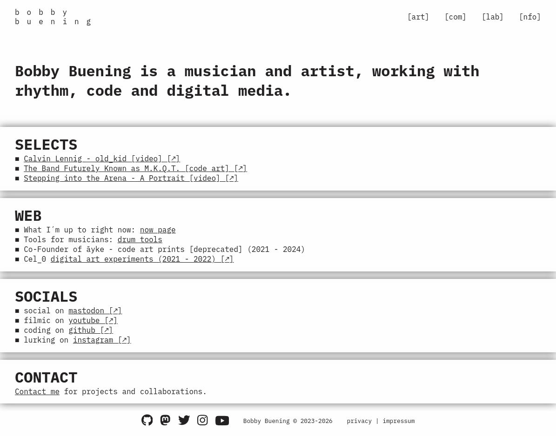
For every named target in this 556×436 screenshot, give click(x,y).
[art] (418, 16)
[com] (455, 16)
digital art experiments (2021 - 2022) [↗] (142, 262)
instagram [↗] (102, 345)
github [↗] (90, 334)
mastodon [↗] (95, 314)
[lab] (493, 16)
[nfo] (530, 16)
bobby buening (56, 16)
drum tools (140, 241)
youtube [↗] (93, 324)
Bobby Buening (266, 426)
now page (158, 231)
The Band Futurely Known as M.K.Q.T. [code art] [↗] (135, 169)
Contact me (37, 396)
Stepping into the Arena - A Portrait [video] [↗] (131, 179)
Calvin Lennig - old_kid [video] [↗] (102, 159)
